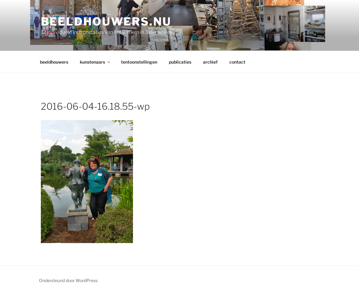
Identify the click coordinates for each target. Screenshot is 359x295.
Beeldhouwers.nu (106, 21)
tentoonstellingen (139, 62)
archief (210, 62)
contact (237, 62)
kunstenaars (95, 62)
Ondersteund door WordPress (68, 280)
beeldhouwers (54, 62)
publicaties (180, 62)
